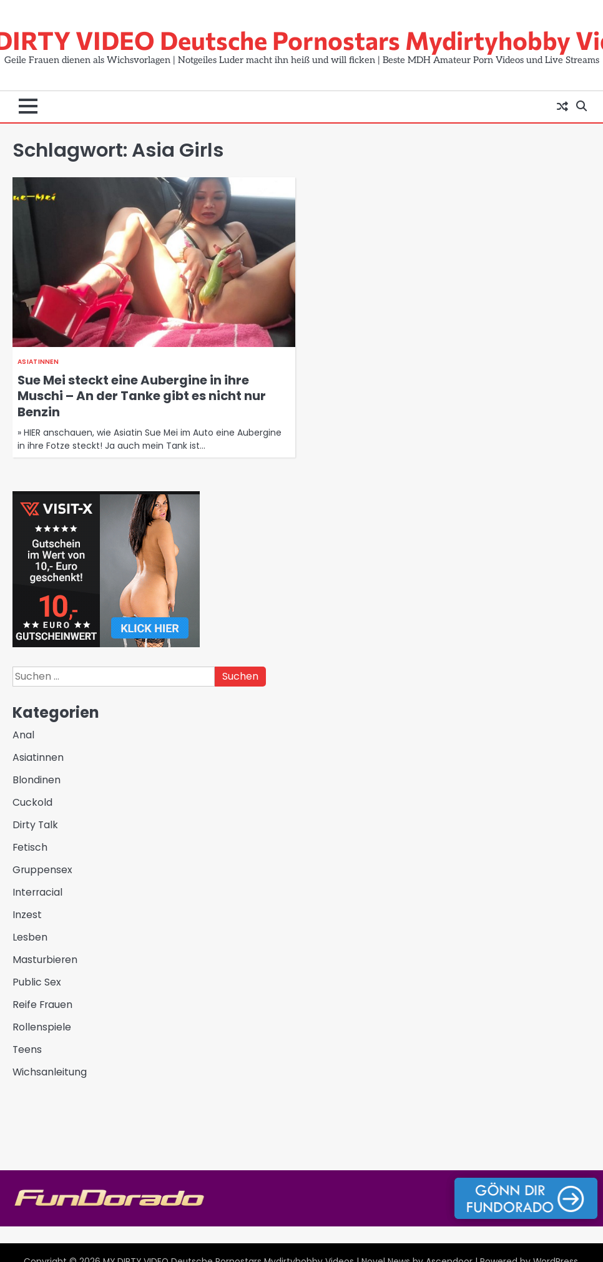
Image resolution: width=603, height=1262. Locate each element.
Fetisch (29, 847)
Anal (23, 735)
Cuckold (32, 802)
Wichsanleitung (49, 1072)
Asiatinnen (38, 361)
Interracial (37, 892)
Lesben (29, 937)
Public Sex (36, 982)
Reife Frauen (42, 1004)
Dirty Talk (35, 825)
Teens (27, 1049)
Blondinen (36, 780)
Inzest (27, 914)
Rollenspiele (41, 1027)
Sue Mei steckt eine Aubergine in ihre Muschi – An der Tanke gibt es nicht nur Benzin (141, 396)
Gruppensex (42, 870)
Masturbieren (44, 959)
